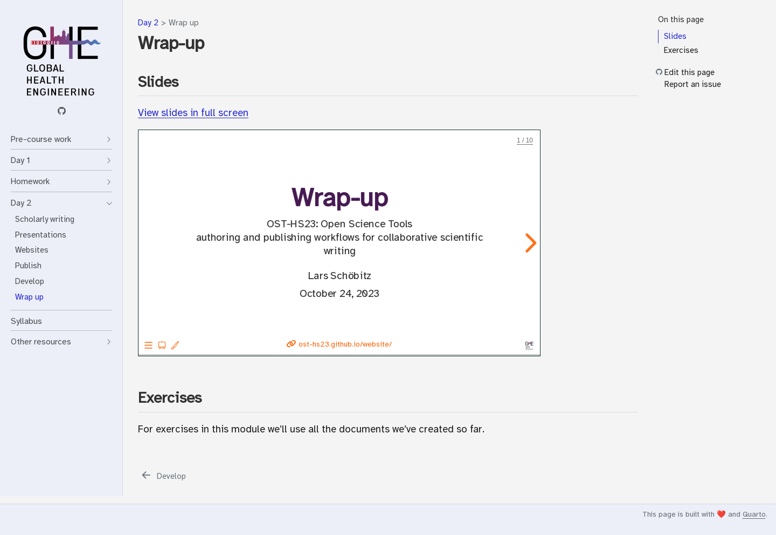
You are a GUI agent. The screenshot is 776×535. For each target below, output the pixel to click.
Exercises (681, 50)
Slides (675, 36)
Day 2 (148, 22)
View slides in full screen (193, 112)
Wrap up (184, 22)
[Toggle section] (107, 140)
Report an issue (692, 84)
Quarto (754, 514)
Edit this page (689, 72)
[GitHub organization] (61, 111)
